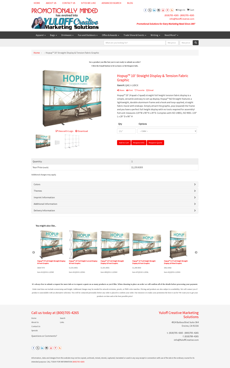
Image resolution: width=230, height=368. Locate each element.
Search (62, 318)
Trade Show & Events (135, 35)
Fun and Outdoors (88, 35)
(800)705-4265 (187, 15)
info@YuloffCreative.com (181, 18)
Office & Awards (110, 35)
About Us (51, 2)
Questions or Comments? (44, 335)
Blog (130, 2)
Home (37, 2)
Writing (155, 35)
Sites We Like (88, 2)
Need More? (171, 35)
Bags (53, 35)
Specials (34, 330)
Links (62, 322)
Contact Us (68, 2)
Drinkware (67, 35)
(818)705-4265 (171, 15)
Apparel (41, 35)
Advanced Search (111, 2)
